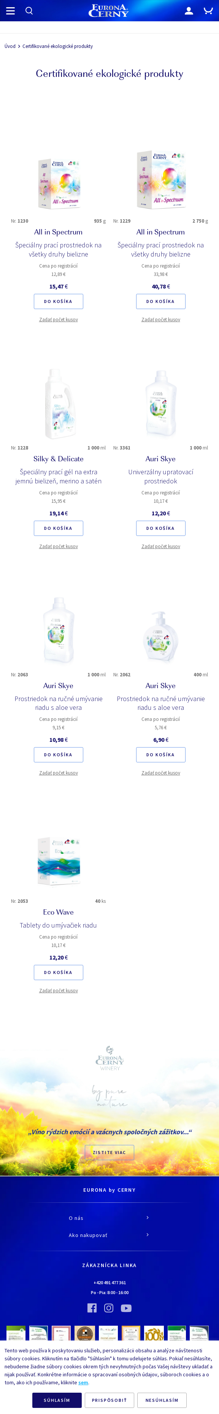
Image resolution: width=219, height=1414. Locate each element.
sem (83, 1382)
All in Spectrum (58, 233)
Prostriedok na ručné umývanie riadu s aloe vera (58, 703)
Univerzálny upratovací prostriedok (161, 476)
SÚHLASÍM (57, 1400)
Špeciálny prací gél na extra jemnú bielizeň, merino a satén (59, 476)
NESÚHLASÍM (162, 1400)
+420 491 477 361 (110, 1282)
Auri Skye (161, 460)
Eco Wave (58, 913)
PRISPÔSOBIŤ (109, 1400)
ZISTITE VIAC (110, 1152)
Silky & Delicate (58, 460)
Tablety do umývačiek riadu (58, 925)
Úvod (10, 46)
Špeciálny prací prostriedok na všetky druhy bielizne (58, 249)
